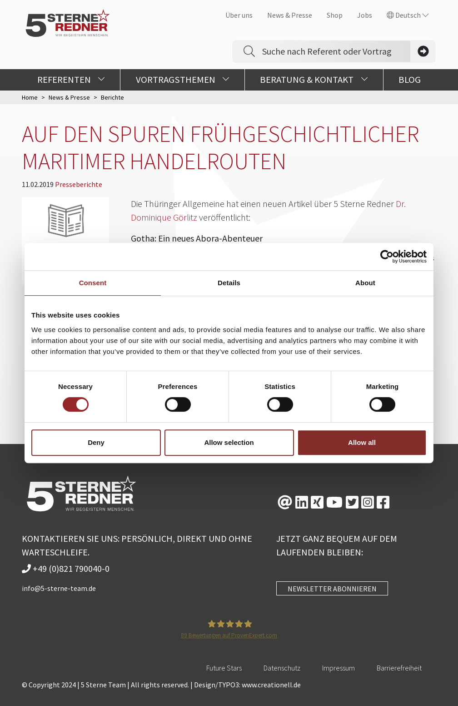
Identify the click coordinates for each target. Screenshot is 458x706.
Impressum (338, 667)
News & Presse (289, 15)
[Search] (336, 51)
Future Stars (224, 667)
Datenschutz (282, 667)
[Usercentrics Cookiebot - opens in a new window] (387, 256)
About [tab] (365, 283)
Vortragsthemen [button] (182, 80)
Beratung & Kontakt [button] (314, 80)
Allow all (362, 442)
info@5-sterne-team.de (59, 588)
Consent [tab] (93, 283)
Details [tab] (229, 283)
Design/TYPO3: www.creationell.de (247, 684)
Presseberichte (78, 184)
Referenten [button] (71, 80)
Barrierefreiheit (399, 667)
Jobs (364, 15)
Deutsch (408, 15)
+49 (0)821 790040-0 (66, 568)
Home (30, 97)
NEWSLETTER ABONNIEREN (332, 588)
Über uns (239, 15)
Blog (409, 80)
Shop (335, 15)
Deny (96, 442)
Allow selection (229, 442)
